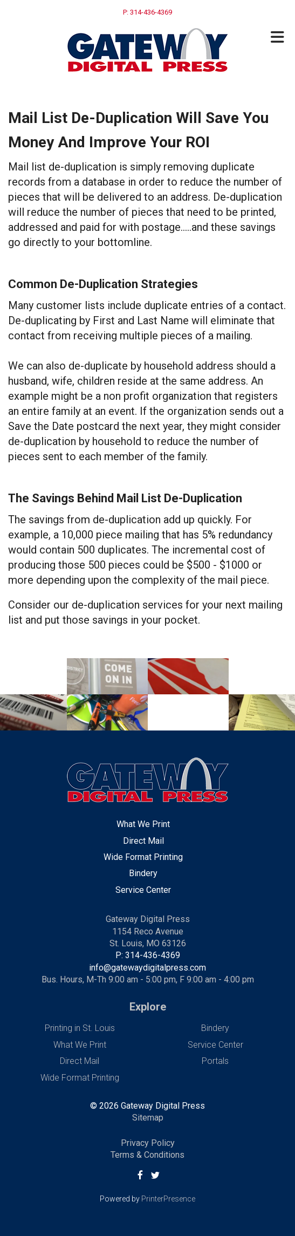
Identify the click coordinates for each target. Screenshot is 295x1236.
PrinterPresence (168, 1198)
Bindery (143, 873)
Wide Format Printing (143, 857)
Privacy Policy (148, 1143)
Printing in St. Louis (80, 1028)
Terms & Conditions (147, 1155)
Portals (215, 1061)
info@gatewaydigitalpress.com (147, 967)
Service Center (143, 890)
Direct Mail (143, 841)
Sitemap (147, 1117)
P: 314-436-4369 (147, 955)
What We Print (143, 824)
